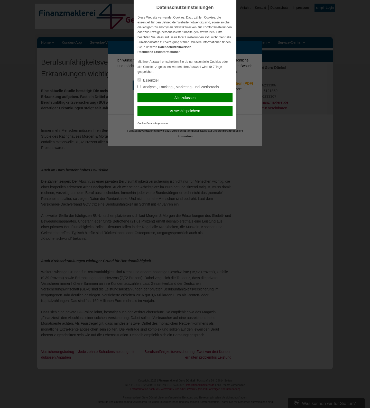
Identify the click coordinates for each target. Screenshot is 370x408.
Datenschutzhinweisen (174, 47)
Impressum (161, 123)
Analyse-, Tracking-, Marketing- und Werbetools (178, 87)
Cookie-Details (146, 123)
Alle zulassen (185, 98)
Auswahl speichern (185, 111)
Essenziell (148, 80)
